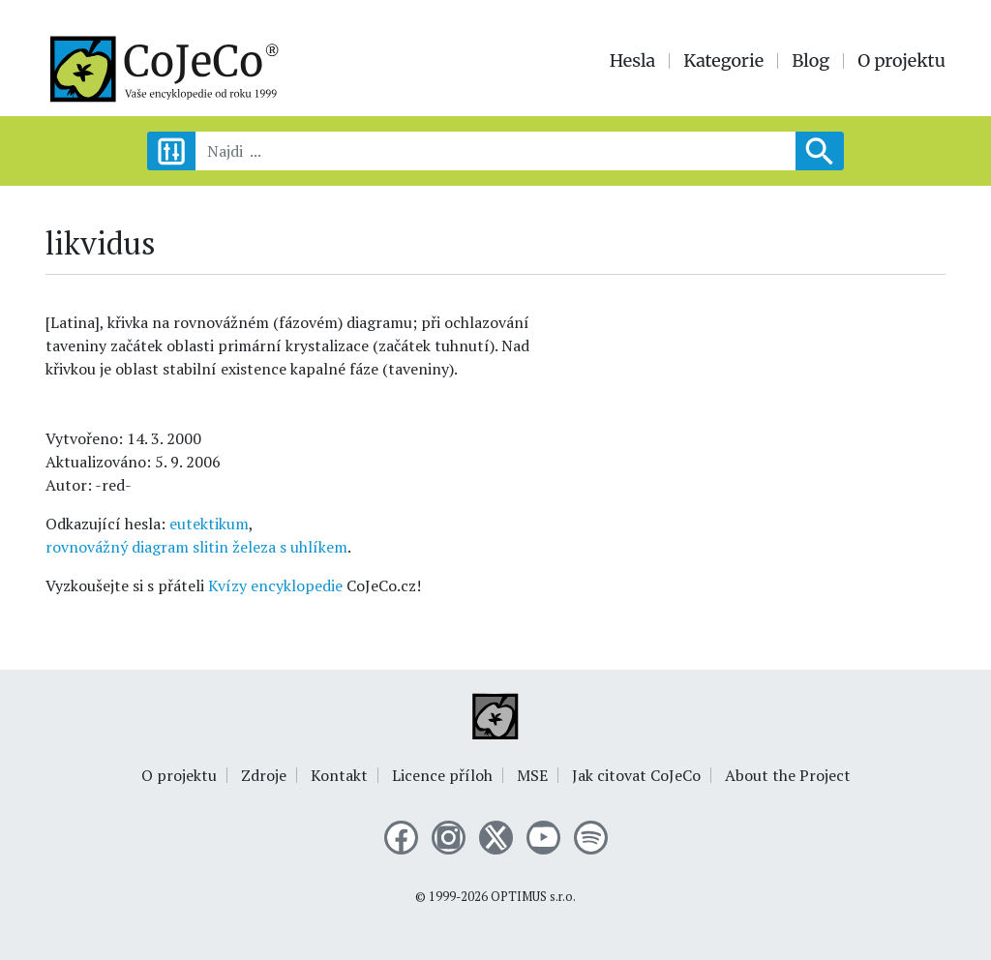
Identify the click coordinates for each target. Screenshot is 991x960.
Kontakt (339, 775)
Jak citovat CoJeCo (636, 775)
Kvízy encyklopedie (275, 585)
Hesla (633, 61)
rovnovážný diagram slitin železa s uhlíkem (196, 546)
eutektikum (209, 523)
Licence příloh (442, 775)
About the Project (788, 775)
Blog (810, 61)
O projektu (901, 61)
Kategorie (723, 61)
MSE (532, 775)
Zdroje (263, 775)
